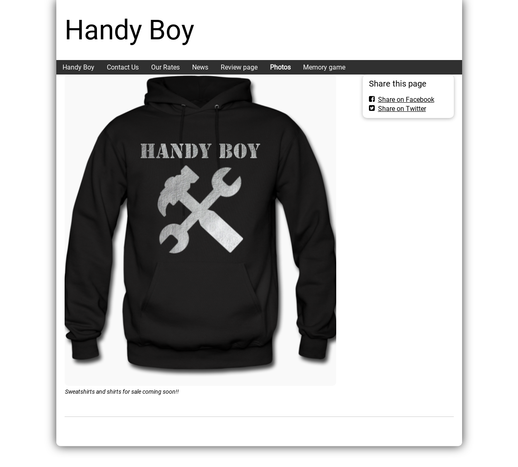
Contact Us (123, 67)
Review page (239, 67)
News (200, 67)
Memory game (324, 67)
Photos (280, 67)
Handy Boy (129, 30)
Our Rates (165, 67)
